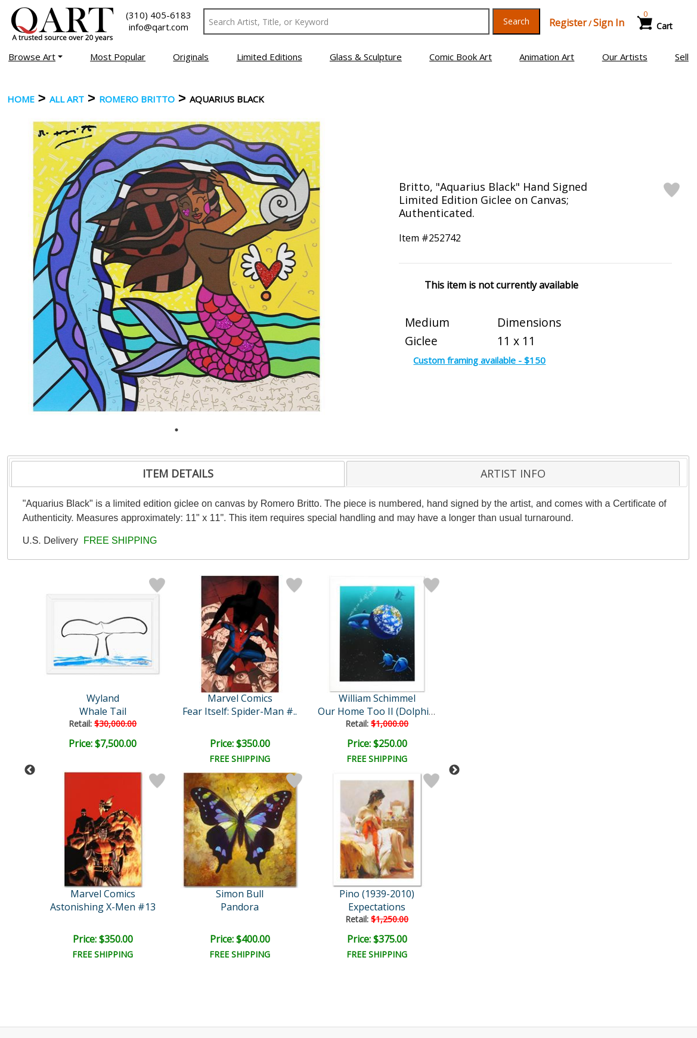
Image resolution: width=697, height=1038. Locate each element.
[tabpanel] (176, 266)
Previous (30, 672)
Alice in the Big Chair (310, 711)
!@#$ (413, 711)
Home (21, 99)
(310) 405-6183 (158, 15)
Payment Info (385, 928)
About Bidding (41, 978)
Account (201, 928)
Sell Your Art (38, 961)
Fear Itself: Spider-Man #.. (104, 711)
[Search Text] (346, 21)
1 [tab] (176, 430)
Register (568, 22)
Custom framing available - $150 (479, 360)
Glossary (547, 927)
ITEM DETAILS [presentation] (178, 473)
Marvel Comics (104, 698)
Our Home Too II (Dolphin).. (209, 711)
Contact (201, 944)
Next (454, 672)
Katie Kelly (310, 698)
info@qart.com (158, 27)
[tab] (178, 474)
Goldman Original (413, 698)
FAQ (194, 961)
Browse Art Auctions (55, 928)
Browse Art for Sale (53, 944)
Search (516, 21)
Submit (203, 864)
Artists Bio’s (554, 944)
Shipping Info (383, 944)
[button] (35, 57)
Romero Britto (137, 99)
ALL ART (66, 99)
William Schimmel (207, 698)
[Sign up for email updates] (94, 865)
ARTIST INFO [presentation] (513, 473)
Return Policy (384, 961)
